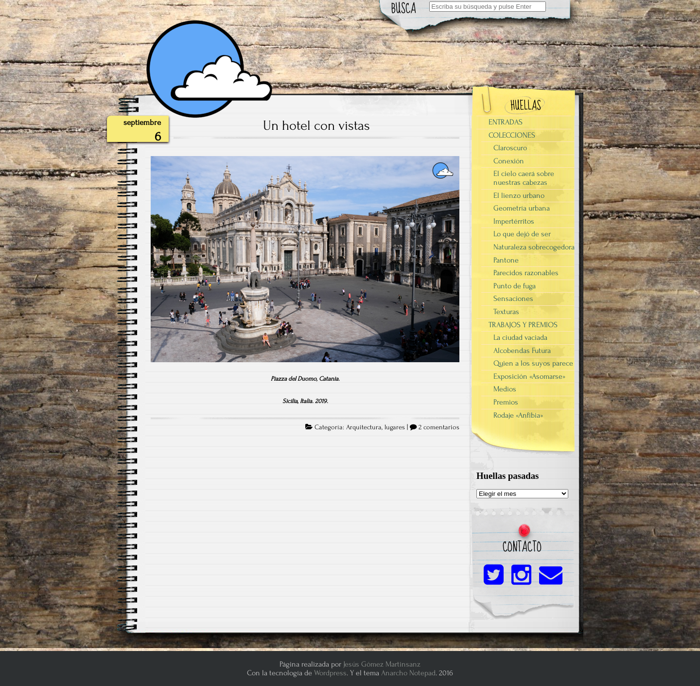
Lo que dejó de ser (522, 233)
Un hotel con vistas (316, 125)
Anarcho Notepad (408, 672)
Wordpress (330, 672)
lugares (395, 427)
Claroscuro (510, 147)
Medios (504, 389)
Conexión (508, 161)
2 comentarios (439, 427)
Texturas (506, 311)
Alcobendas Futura (522, 350)
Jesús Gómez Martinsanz (381, 664)
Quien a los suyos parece (533, 363)
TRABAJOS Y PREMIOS (523, 324)
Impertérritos (513, 221)
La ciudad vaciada (520, 337)
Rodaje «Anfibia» (518, 415)
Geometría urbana (521, 208)
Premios (505, 402)
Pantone (506, 260)
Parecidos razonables (526, 272)
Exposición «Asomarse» (529, 376)
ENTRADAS (506, 122)
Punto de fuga (514, 285)
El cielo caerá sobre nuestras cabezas (523, 178)
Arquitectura (364, 427)
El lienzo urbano (518, 195)
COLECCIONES (512, 135)
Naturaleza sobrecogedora (534, 247)
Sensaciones (513, 298)
